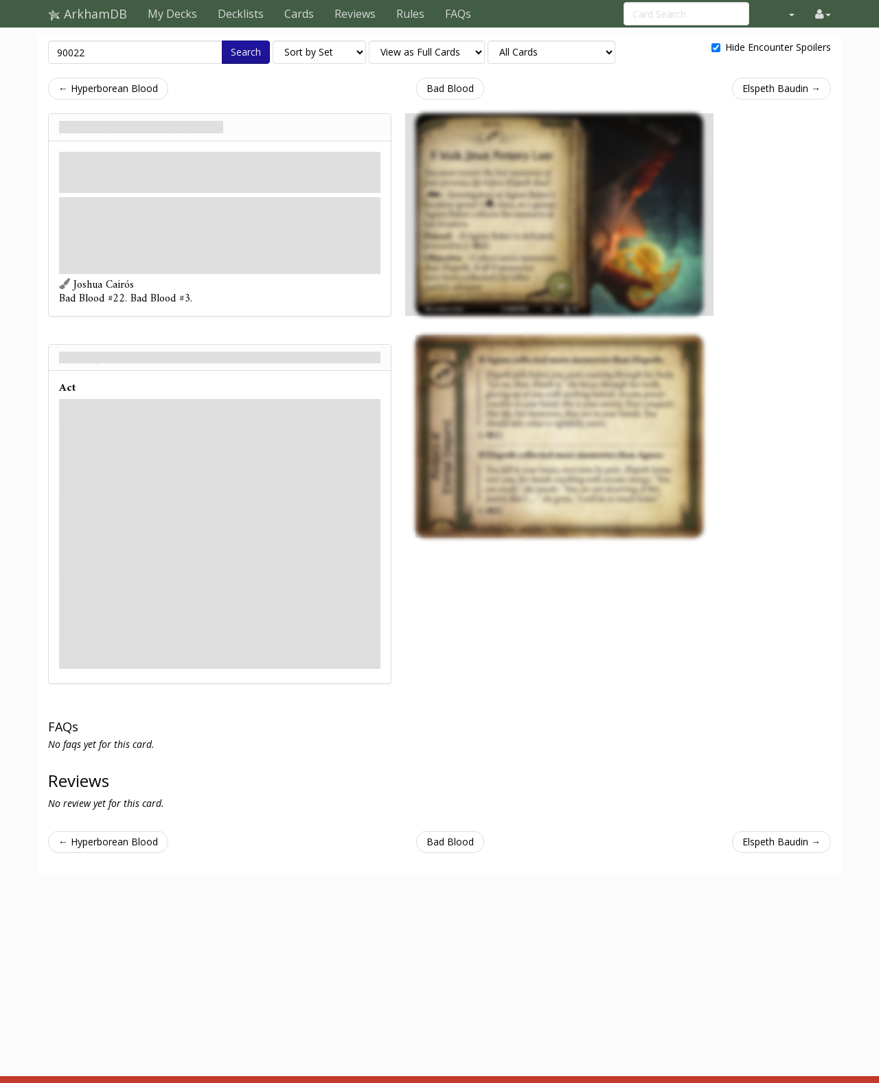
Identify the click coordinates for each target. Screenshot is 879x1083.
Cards (299, 13)
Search (246, 51)
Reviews (355, 13)
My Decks (172, 13)
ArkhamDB (87, 13)
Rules (410, 13)
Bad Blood (450, 88)
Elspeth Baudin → (781, 88)
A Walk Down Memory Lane (141, 127)
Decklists (241, 13)
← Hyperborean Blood (108, 88)
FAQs (458, 13)
